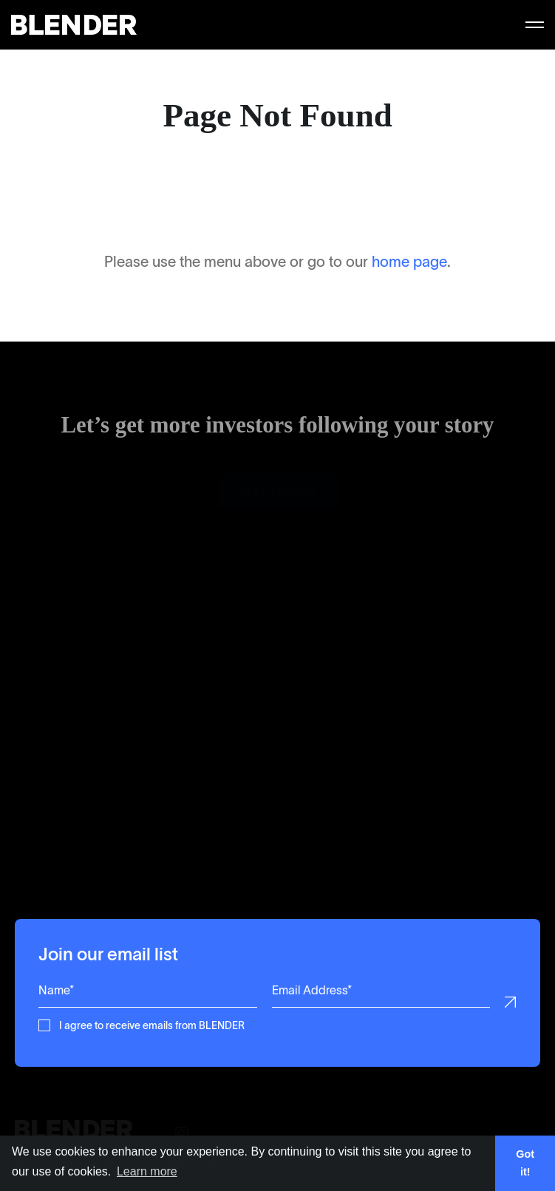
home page (409, 262)
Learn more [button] (147, 1171)
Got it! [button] (525, 1163)
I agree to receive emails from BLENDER (152, 1024)
